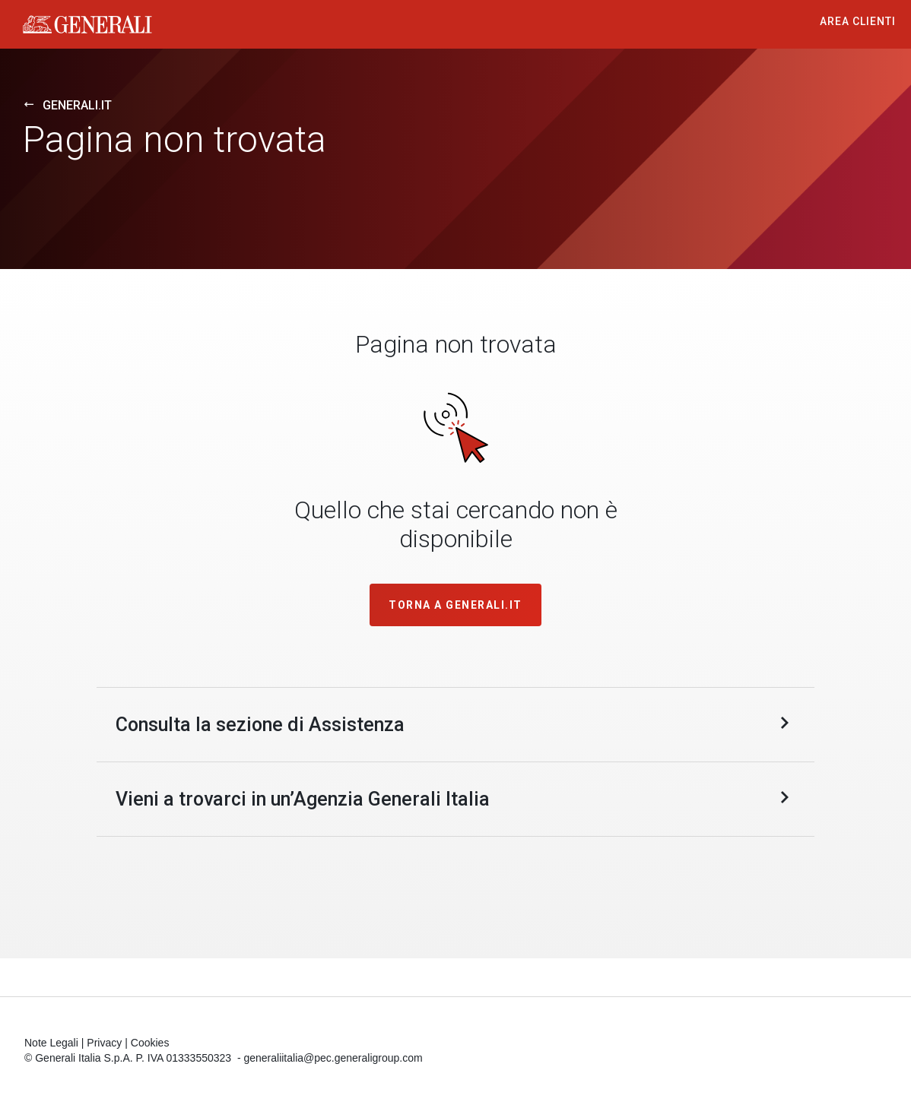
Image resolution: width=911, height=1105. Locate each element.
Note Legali (51, 1044)
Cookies (150, 1044)
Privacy (104, 1044)
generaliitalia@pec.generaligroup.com (332, 1059)
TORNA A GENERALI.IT (455, 605)
